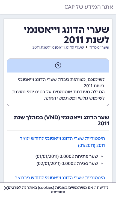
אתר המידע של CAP (88, 7)
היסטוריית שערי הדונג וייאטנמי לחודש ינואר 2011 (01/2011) (62, 142)
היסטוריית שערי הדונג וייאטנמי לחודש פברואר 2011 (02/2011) (60, 181)
